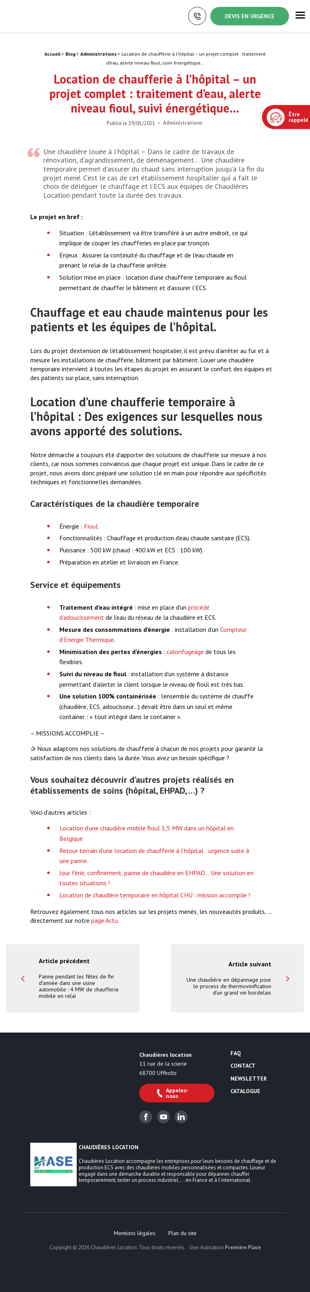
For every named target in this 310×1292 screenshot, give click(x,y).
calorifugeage (185, 652)
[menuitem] (134, 1233)
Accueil (52, 54)
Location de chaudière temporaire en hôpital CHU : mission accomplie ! (154, 895)
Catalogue (245, 1091)
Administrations (98, 54)
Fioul (91, 526)
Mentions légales (134, 1233)
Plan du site (182, 1233)
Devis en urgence (249, 16)
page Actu (104, 920)
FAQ (235, 1053)
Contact (243, 1066)
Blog (70, 54)
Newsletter (248, 1079)
